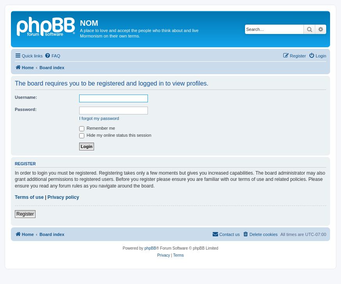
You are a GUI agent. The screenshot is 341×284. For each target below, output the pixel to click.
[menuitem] (52, 56)
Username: (26, 97)
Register (25, 214)
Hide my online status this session (115, 135)
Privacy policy (63, 197)
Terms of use (29, 197)
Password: (26, 109)
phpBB (150, 248)
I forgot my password (99, 118)
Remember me (97, 128)
